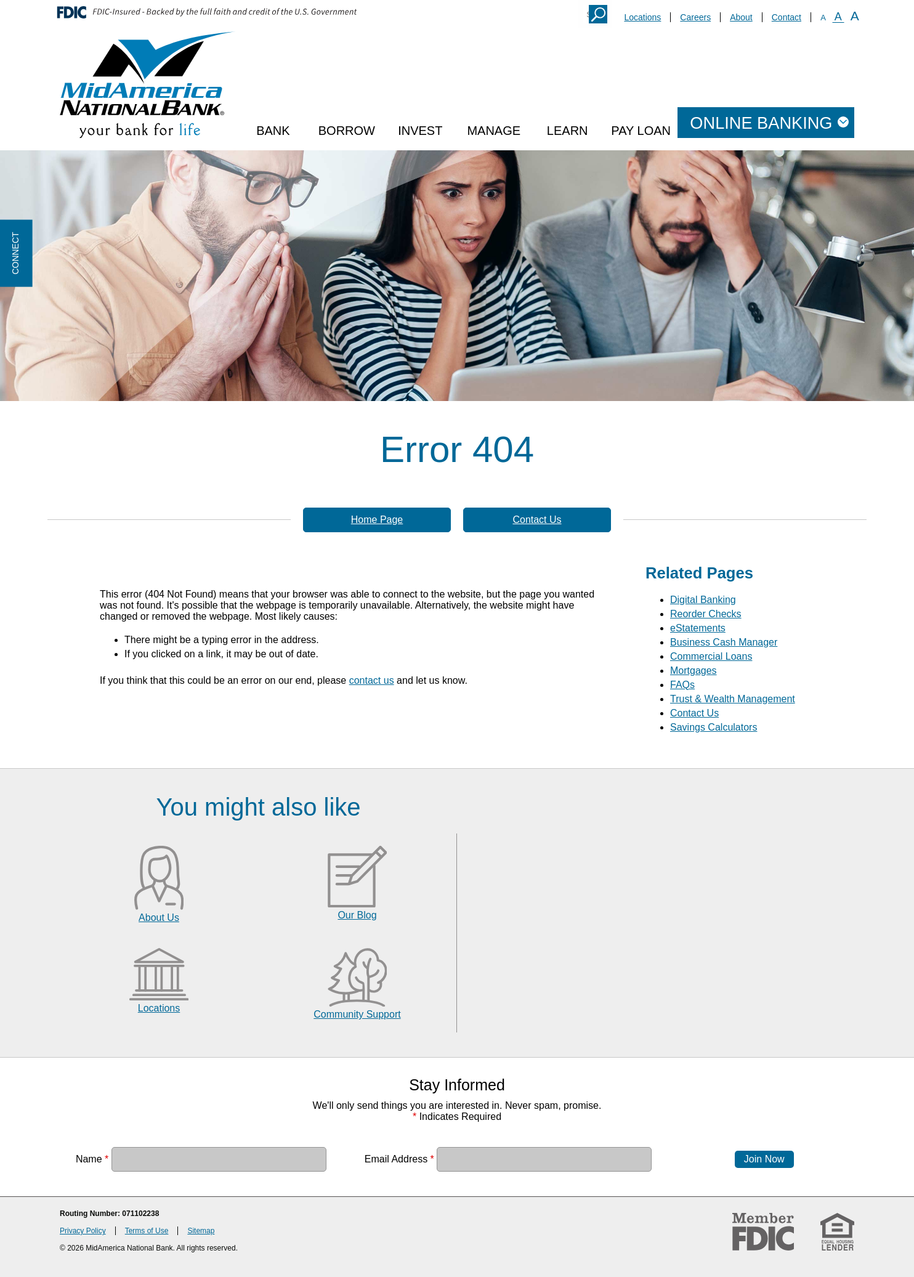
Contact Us (536, 519)
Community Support (356, 1014)
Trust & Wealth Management (732, 699)
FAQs (682, 684)
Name (92, 1159)
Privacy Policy (83, 1230)
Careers (695, 17)
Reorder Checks (706, 614)
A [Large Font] (855, 16)
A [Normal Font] (838, 16)
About (741, 17)
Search (598, 14)
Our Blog (357, 915)
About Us (159, 917)
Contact (786, 17)
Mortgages (693, 670)
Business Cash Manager (723, 642)
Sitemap (200, 1230)
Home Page (377, 519)
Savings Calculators (713, 727)
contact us (371, 680)
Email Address (399, 1159)
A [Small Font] (823, 17)
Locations (642, 17)
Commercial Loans (711, 656)
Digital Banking (703, 599)
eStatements (698, 628)
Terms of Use (147, 1230)
